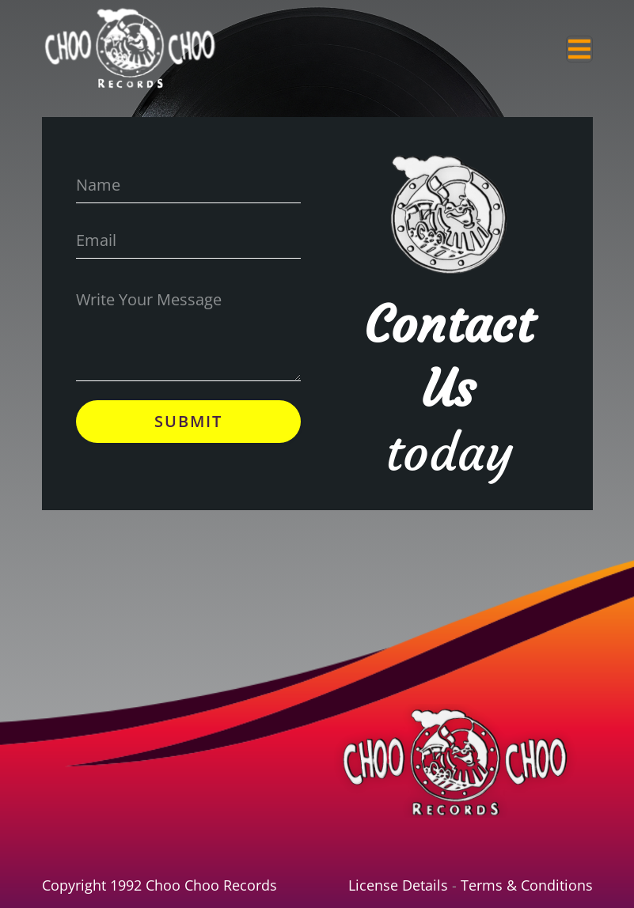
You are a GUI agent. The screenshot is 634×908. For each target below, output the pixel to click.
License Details (398, 885)
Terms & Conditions (527, 885)
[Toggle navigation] (579, 49)
